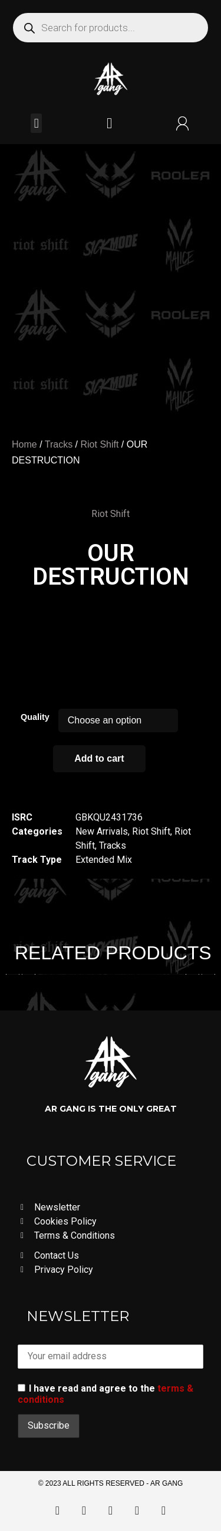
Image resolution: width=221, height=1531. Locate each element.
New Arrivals (101, 831)
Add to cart (99, 758)
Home (24, 444)
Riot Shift (99, 444)
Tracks (58, 444)
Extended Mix (103, 859)
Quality (35, 717)
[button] (36, 123)
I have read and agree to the (105, 1394)
